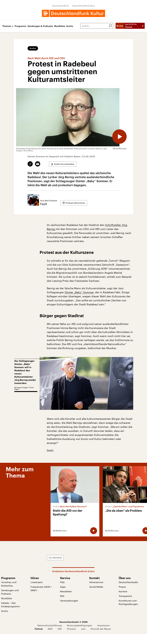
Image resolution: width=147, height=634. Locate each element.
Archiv (69, 26)
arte (83, 628)
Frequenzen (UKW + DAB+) (41, 588)
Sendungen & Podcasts (40, 26)
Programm (20, 26)
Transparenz (125, 596)
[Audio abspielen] (119, 136)
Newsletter (66, 591)
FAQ (62, 582)
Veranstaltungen (69, 600)
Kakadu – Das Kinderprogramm (10, 604)
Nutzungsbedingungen (79, 625)
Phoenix (71, 628)
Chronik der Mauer (101, 628)
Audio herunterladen (64, 164)
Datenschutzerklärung (49, 625)
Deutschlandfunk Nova (83, 5)
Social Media (96, 586)
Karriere (123, 591)
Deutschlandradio (128, 582)
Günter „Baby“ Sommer (79, 292)
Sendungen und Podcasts (10, 592)
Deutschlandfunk (60, 5)
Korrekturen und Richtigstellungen (128, 602)
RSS (62, 596)
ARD (50, 628)
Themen (6, 26)
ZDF (60, 628)
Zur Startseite (55, 557)
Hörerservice (96, 582)
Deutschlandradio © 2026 (73, 621)
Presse (122, 586)
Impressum (103, 625)
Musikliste (59, 26)
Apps (63, 586)
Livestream (37, 582)
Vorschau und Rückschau (8, 584)
